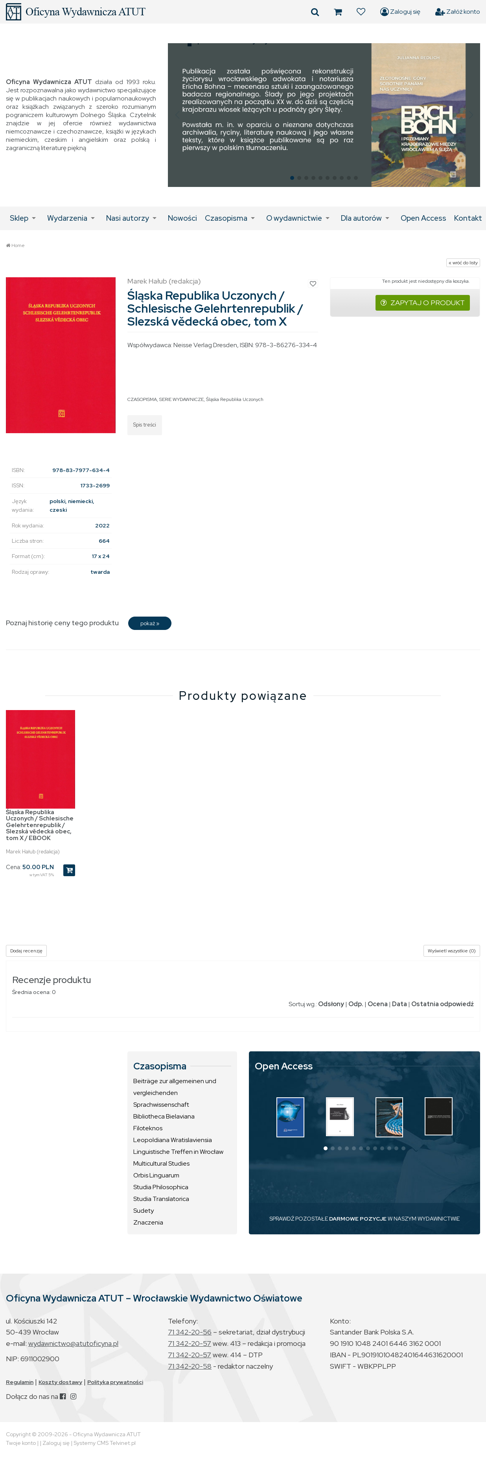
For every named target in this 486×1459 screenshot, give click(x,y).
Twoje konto (21, 1442)
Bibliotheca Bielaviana (164, 1116)
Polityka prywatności (115, 1382)
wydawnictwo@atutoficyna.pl (73, 1343)
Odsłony (331, 1004)
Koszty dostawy (60, 1382)
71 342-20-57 (189, 1343)
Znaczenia (148, 1222)
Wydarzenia (67, 218)
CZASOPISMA (142, 399)
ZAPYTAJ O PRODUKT (423, 302)
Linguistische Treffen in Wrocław (178, 1152)
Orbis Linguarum (156, 1175)
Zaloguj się (400, 11)
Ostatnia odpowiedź (442, 1004)
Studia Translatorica (161, 1199)
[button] (177, 115)
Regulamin (19, 1382)
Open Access (423, 218)
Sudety (143, 1210)
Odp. (355, 1004)
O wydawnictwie (294, 218)
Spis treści (144, 424)
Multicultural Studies (161, 1163)
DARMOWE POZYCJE (358, 1218)
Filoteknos (147, 1128)
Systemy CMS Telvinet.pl (105, 1442)
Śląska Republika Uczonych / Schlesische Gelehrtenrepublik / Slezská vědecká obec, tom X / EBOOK (40, 825)
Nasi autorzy (127, 218)
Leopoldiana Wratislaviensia (172, 1140)
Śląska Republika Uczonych (234, 399)
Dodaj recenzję (26, 951)
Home (18, 245)
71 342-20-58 (190, 1366)
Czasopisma (226, 218)
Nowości (182, 218)
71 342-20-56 (190, 1331)
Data (399, 1004)
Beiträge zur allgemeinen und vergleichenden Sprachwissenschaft (174, 1093)
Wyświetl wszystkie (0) (452, 951)
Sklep (19, 218)
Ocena (378, 1004)
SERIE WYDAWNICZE (181, 399)
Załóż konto (457, 11)
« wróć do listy (463, 263)
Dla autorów (361, 218)
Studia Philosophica (160, 1187)
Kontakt (468, 218)
